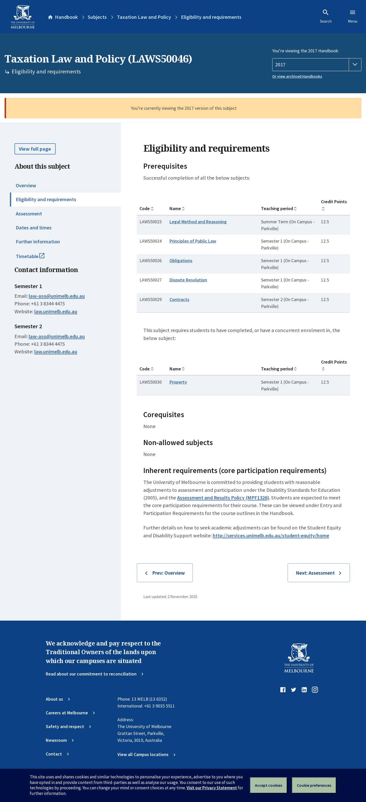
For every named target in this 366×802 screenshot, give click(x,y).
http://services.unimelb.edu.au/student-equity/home (271, 535)
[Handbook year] (316, 64)
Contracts (179, 299)
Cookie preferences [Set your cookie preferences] (314, 785)
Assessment (29, 213)
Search (326, 16)
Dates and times (34, 227)
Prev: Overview (168, 573)
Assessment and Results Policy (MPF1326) (223, 497)
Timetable (36, 258)
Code (145, 208)
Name (175, 208)
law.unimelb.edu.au (55, 311)
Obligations (181, 260)
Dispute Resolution (188, 280)
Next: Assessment (315, 573)
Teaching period (277, 208)
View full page (35, 149)
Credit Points (334, 202)
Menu (352, 16)
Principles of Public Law (193, 241)
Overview (26, 185)
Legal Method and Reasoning (198, 222)
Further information (38, 241)
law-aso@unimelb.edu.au (57, 295)
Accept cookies (268, 785)
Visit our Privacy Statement (212, 788)
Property (178, 382)
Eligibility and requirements (46, 199)
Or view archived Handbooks (297, 76)
